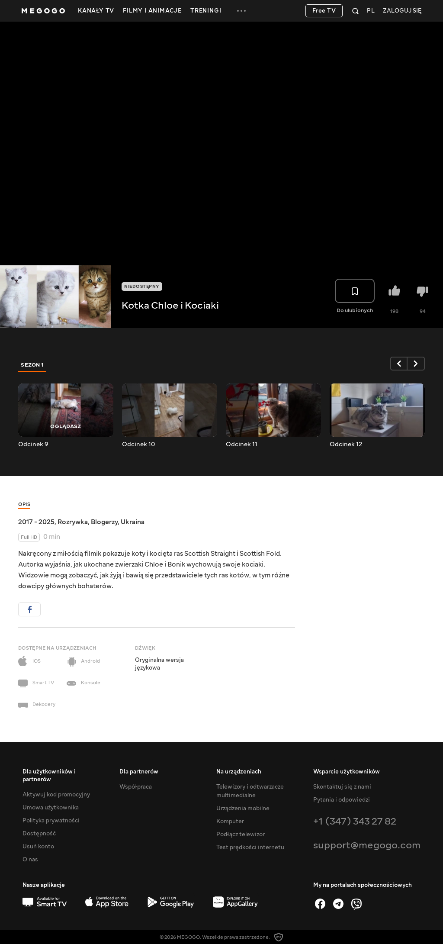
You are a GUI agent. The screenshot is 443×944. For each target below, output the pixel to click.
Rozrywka (73, 522)
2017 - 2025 (36, 522)
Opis (24, 504)
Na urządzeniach (238, 772)
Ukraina (132, 522)
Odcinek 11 (241, 444)
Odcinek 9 (33, 444)
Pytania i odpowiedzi (341, 800)
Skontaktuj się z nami (342, 787)
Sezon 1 (32, 364)
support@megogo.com (367, 845)
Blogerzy (104, 522)
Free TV (324, 11)
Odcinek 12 (346, 444)
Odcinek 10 (138, 444)
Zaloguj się (402, 11)
